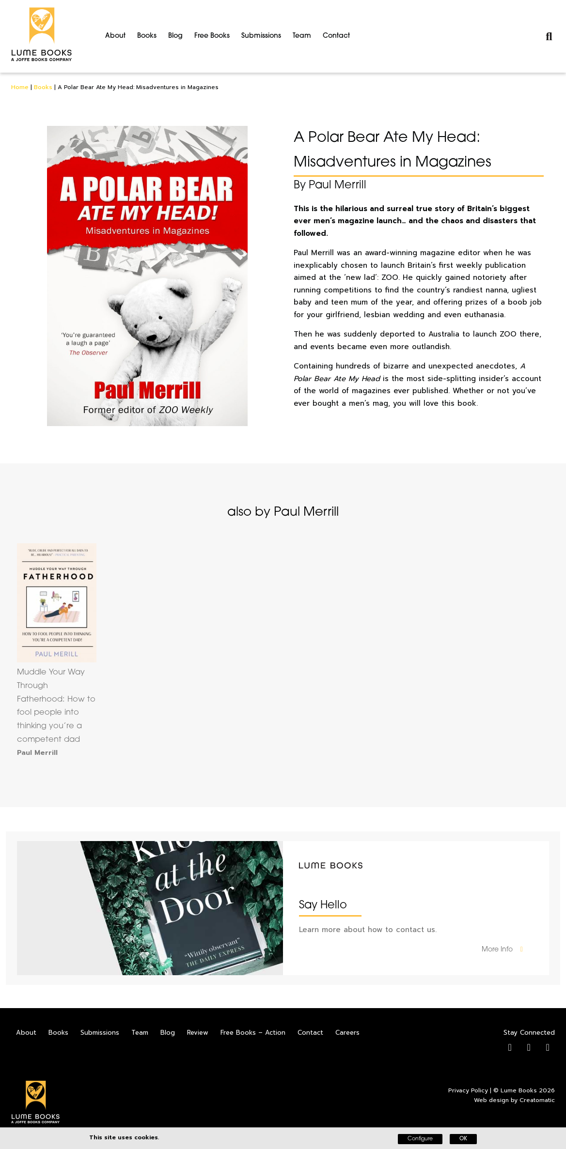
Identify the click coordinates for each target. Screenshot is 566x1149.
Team (302, 36)
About (115, 36)
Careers (347, 1032)
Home (20, 87)
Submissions (261, 36)
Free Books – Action (252, 1032)
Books (147, 36)
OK (463, 1139)
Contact (336, 36)
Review (197, 1032)
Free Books (212, 36)
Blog (175, 36)
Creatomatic (537, 1100)
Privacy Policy (468, 1090)
